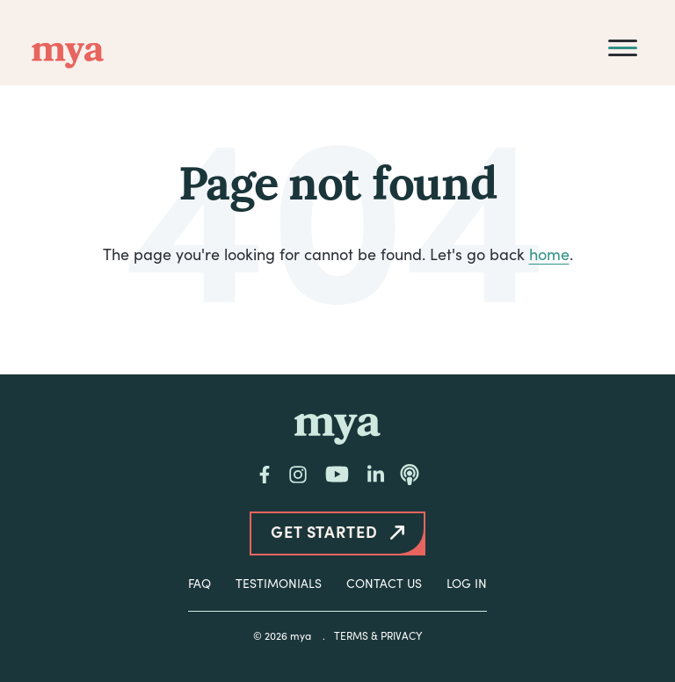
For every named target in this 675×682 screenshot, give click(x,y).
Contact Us (384, 583)
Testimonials (279, 583)
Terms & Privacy (378, 635)
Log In (466, 583)
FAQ (199, 583)
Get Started (324, 531)
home (549, 254)
